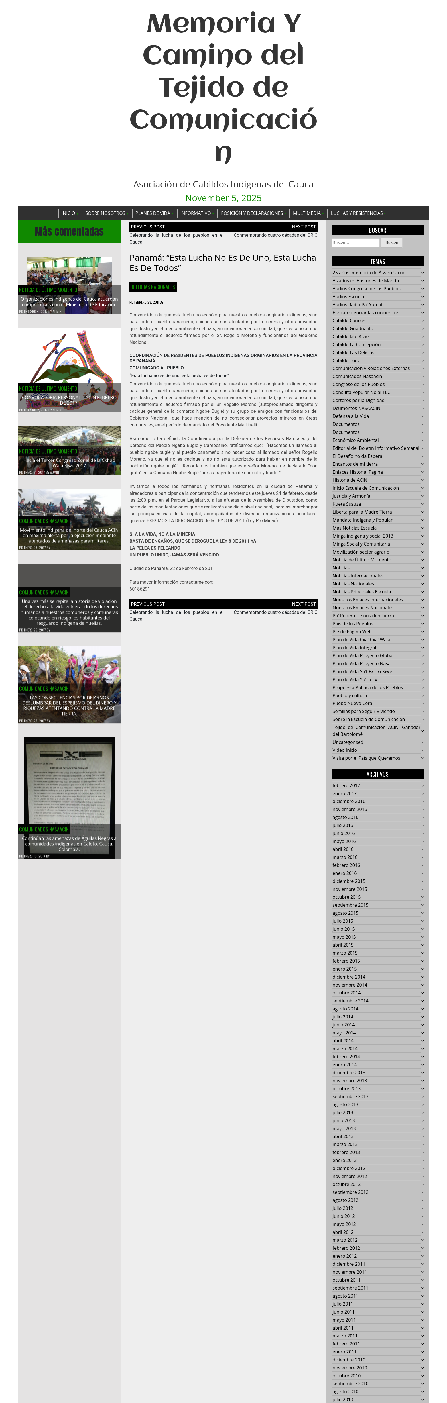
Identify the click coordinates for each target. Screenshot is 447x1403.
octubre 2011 (347, 1280)
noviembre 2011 (350, 1272)
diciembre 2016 (349, 801)
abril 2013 (343, 1136)
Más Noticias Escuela (355, 528)
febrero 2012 (346, 1248)
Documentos (346, 424)
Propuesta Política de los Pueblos (368, 687)
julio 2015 (343, 921)
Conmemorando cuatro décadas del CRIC (275, 235)
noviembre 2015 (350, 889)
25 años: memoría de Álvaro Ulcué (369, 272)
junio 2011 (344, 1312)
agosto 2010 (346, 1391)
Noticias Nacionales (153, 287)
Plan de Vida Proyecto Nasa (362, 663)
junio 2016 (344, 833)
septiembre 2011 (351, 1288)
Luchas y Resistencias (357, 213)
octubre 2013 (347, 1088)
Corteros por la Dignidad (359, 400)
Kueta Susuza (347, 504)
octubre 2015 (347, 897)
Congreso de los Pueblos (359, 384)
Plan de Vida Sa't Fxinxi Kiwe (362, 671)
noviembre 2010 (350, 1368)
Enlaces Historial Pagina (358, 472)
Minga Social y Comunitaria (361, 544)
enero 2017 (345, 793)
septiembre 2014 (351, 1001)
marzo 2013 (345, 1144)
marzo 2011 (345, 1336)
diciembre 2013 (349, 1072)
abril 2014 (343, 1041)
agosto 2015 (346, 913)
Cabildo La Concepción (357, 344)
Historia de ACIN (350, 480)
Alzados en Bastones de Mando (366, 280)
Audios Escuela (348, 296)
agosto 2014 (346, 1009)
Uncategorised (348, 742)
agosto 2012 (346, 1200)
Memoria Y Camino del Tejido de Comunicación (223, 89)
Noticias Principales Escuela (362, 592)
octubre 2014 (347, 993)
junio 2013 (344, 1120)
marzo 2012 (345, 1240)
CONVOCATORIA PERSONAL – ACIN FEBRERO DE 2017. (69, 400)
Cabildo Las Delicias (353, 352)
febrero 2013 (346, 1152)
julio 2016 (343, 825)
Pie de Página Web (352, 631)
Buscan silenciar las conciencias (366, 312)
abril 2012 (343, 1232)
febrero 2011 (346, 1344)
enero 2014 (345, 1064)
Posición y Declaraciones (252, 213)
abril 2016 (343, 849)
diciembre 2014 (349, 977)
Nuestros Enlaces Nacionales (363, 608)
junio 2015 (344, 929)
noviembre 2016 (350, 809)
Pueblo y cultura (350, 695)
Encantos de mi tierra (355, 464)
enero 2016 (345, 873)
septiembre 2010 (351, 1383)
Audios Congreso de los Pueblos (367, 288)
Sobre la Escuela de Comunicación (369, 719)
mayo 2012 (344, 1224)
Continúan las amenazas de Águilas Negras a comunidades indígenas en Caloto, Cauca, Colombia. (69, 847)
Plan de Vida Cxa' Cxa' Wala (361, 639)
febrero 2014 (346, 1056)
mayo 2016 (344, 841)
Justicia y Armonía (351, 496)
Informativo (195, 213)
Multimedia (307, 213)
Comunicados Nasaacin (44, 524)
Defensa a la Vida (351, 416)
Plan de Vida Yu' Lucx (355, 679)
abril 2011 (343, 1328)
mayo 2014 (344, 1033)
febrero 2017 (346, 785)
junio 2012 (344, 1216)
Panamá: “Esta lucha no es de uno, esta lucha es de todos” (222, 262)
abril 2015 (343, 945)
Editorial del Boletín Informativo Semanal (376, 448)
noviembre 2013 (350, 1080)
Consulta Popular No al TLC (361, 392)
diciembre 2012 (349, 1168)
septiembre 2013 (351, 1096)
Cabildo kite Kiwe (351, 336)
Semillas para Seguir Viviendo (364, 711)
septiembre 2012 (351, 1192)
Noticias (341, 568)
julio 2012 (343, 1208)
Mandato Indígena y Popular (363, 520)
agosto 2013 (346, 1104)
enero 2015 (345, 969)
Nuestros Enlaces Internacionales (368, 600)
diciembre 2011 (349, 1264)
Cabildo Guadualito (353, 328)
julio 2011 (343, 1304)
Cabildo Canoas (349, 320)
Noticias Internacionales (358, 576)
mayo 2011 (344, 1320)
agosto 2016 (346, 817)
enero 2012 (345, 1256)
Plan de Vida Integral (354, 647)
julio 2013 (343, 1112)
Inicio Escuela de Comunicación (366, 488)
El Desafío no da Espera (358, 456)
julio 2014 (343, 1017)
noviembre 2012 (350, 1176)
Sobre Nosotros (105, 213)
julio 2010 (343, 1399)
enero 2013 (345, 1160)
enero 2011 (345, 1352)
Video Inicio (345, 750)
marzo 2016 (345, 857)
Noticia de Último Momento (48, 290)
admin (57, 311)
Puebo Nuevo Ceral (353, 703)
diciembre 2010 (349, 1360)
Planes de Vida (152, 213)
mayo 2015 (344, 937)
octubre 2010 (347, 1376)
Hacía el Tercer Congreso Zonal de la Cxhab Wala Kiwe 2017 (69, 466)
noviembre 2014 (350, 985)
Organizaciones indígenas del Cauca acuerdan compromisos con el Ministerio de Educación (69, 302)
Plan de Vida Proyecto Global (363, 655)
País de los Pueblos (353, 623)
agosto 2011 (346, 1296)
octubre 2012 (347, 1184)
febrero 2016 (346, 865)
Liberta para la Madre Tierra (362, 512)
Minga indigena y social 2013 (363, 536)
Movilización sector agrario (361, 552)
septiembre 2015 (351, 905)
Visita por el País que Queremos (366, 758)
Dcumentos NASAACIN (357, 408)
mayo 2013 (344, 1128)
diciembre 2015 (349, 881)
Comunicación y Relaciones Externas (371, 368)
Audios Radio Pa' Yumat (358, 304)
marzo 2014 (345, 1048)
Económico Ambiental (356, 440)
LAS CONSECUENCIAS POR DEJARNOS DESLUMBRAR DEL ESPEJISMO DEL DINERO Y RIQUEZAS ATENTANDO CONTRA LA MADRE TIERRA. (69, 709)
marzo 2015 (345, 953)
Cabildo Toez (346, 360)
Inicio (68, 213)
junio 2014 (344, 1025)
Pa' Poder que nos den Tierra (363, 615)
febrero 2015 (346, 961)
